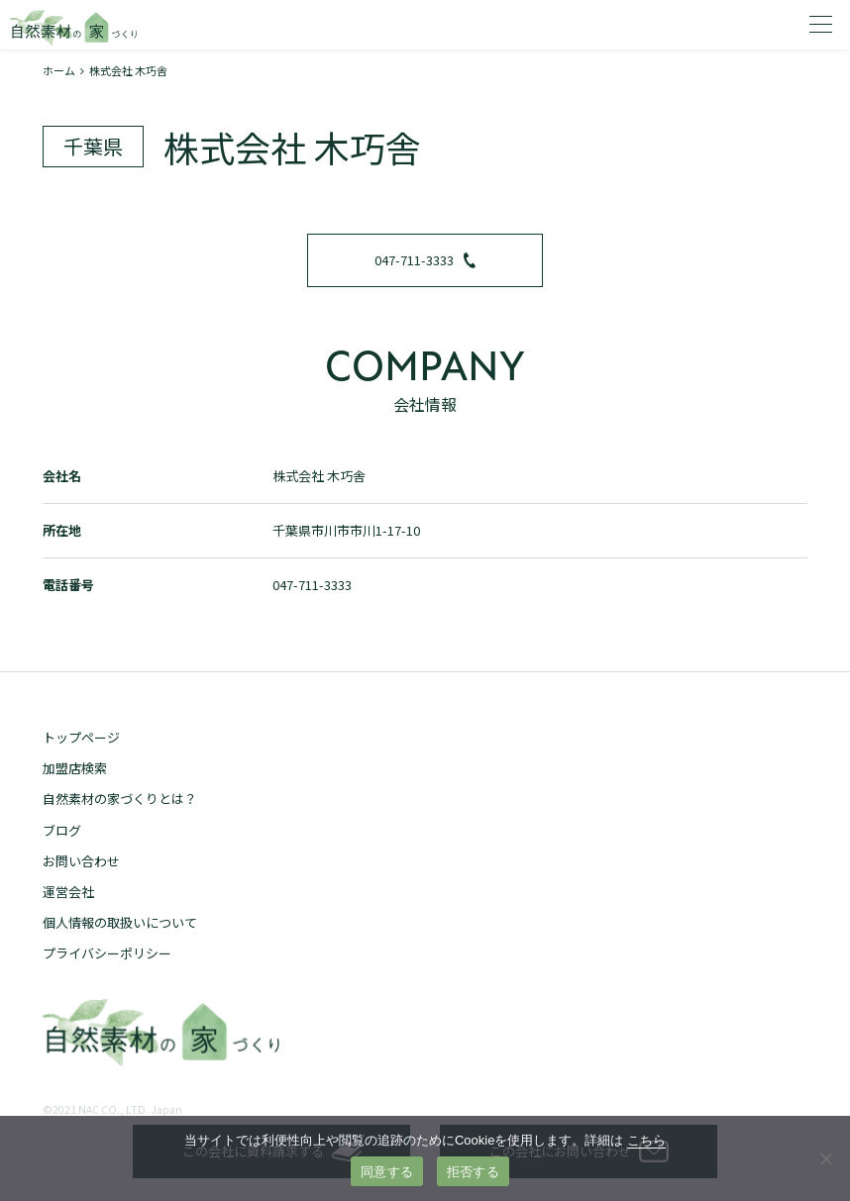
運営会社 (68, 891)
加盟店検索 (75, 767)
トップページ (81, 737)
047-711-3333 (425, 259)
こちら (646, 1140)
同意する (387, 1171)
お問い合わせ (81, 860)
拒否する (473, 1171)
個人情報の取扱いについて (120, 922)
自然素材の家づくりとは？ (120, 798)
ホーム (59, 70)
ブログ (62, 830)
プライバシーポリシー (107, 953)
